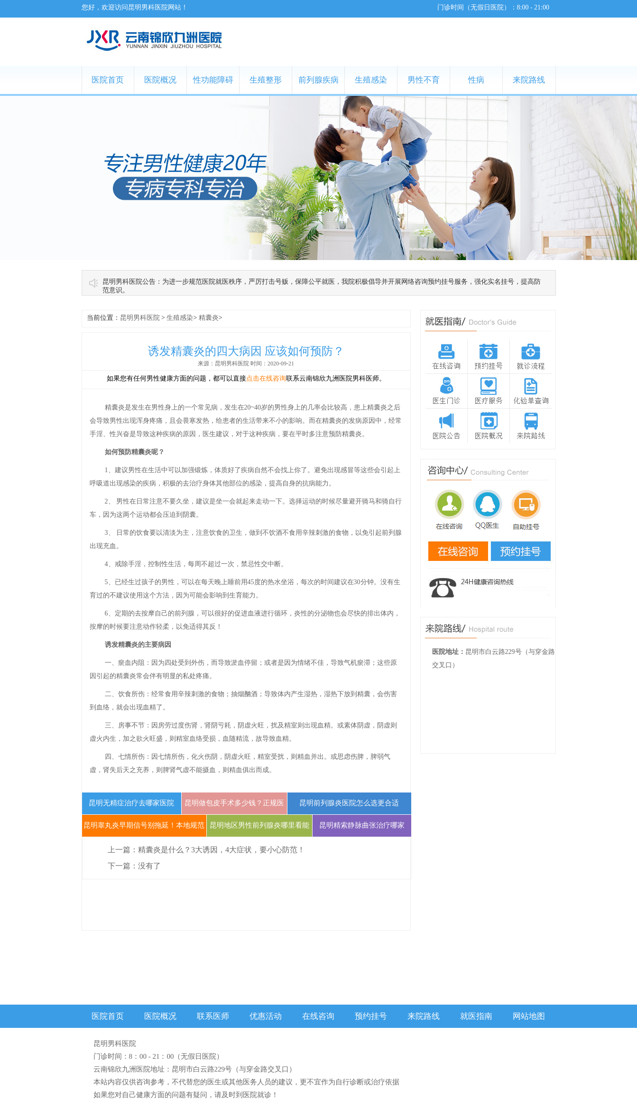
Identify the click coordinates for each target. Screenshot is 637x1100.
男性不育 (423, 79)
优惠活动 (265, 1016)
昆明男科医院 (140, 317)
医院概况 (160, 79)
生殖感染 (371, 79)
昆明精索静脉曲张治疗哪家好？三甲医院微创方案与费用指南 (361, 846)
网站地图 (529, 1016)
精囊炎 (209, 317)
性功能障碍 (213, 79)
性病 (476, 79)
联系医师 (213, 1016)
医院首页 (108, 79)
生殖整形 (265, 79)
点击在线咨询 (266, 378)
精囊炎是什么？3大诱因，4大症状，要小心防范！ (221, 850)
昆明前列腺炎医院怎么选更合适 (349, 803)
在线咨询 (318, 1016)
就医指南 (476, 1016)
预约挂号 (371, 1016)
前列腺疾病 (318, 79)
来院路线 (529, 79)
